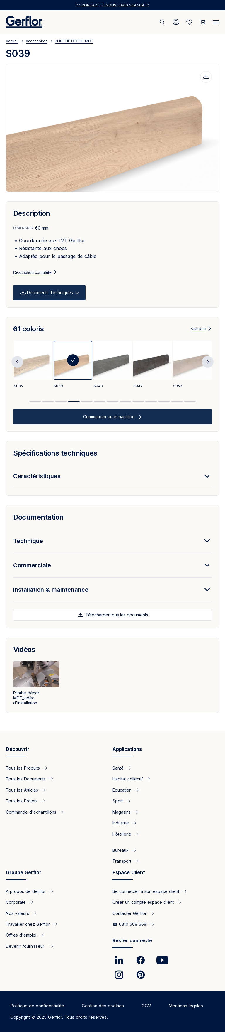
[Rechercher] (162, 22)
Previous (17, 362)
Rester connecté (132, 940)
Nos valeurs (17, 912)
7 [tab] (112, 401)
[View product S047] (152, 365)
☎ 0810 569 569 (129, 924)
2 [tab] (48, 401)
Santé (118, 767)
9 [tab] (138, 401)
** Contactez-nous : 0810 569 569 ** (112, 5)
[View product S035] (33, 365)
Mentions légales (185, 1006)
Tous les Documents (26, 778)
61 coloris (28, 329)
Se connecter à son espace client (145, 890)
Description (31, 213)
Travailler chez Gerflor (28, 924)
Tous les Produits (23, 767)
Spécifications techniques (55, 453)
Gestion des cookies (103, 1006)
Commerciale (32, 565)
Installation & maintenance (50, 589)
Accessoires (36, 41)
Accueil (12, 41)
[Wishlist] (189, 22)
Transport (121, 861)
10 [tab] (151, 401)
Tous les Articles (22, 789)
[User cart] (202, 22)
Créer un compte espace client (143, 902)
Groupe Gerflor (23, 872)
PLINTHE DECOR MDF (74, 41)
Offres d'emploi (21, 934)
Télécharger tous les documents (116, 614)
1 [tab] (35, 401)
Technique (28, 540)
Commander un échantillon (109, 416)
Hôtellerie (121, 833)
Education (122, 789)
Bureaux (120, 850)
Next (208, 362)
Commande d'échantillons (31, 811)
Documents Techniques (50, 292)
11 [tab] (164, 401)
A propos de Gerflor (26, 890)
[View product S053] (192, 365)
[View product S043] (112, 365)
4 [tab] (74, 401)
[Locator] (176, 22)
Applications (127, 749)
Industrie (120, 822)
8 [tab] (125, 401)
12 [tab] (177, 401)
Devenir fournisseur (26, 945)
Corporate (16, 902)
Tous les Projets (22, 800)
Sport (117, 800)
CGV (146, 1006)
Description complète (32, 272)
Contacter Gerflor (129, 912)
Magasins (121, 811)
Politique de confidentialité (37, 1006)
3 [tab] (61, 401)
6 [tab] (99, 401)
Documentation (38, 517)
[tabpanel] (33, 365)
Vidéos (24, 649)
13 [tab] (190, 401)
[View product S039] (73, 365)
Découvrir (17, 749)
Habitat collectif (127, 778)
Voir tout (198, 329)
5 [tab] (87, 401)
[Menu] (216, 21)
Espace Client (128, 872)
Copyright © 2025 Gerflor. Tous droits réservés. (59, 1017)
